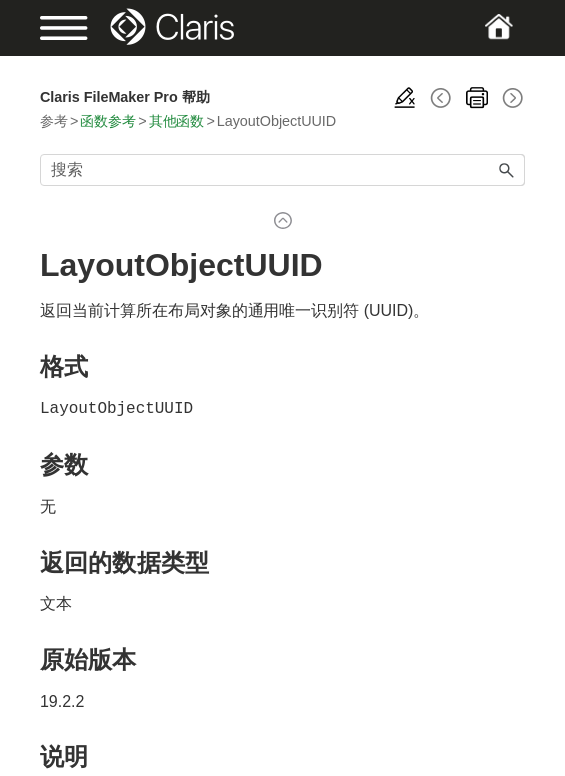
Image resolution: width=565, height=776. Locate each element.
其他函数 (177, 121)
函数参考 (108, 121)
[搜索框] (282, 170)
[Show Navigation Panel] (63, 28)
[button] (507, 170)
